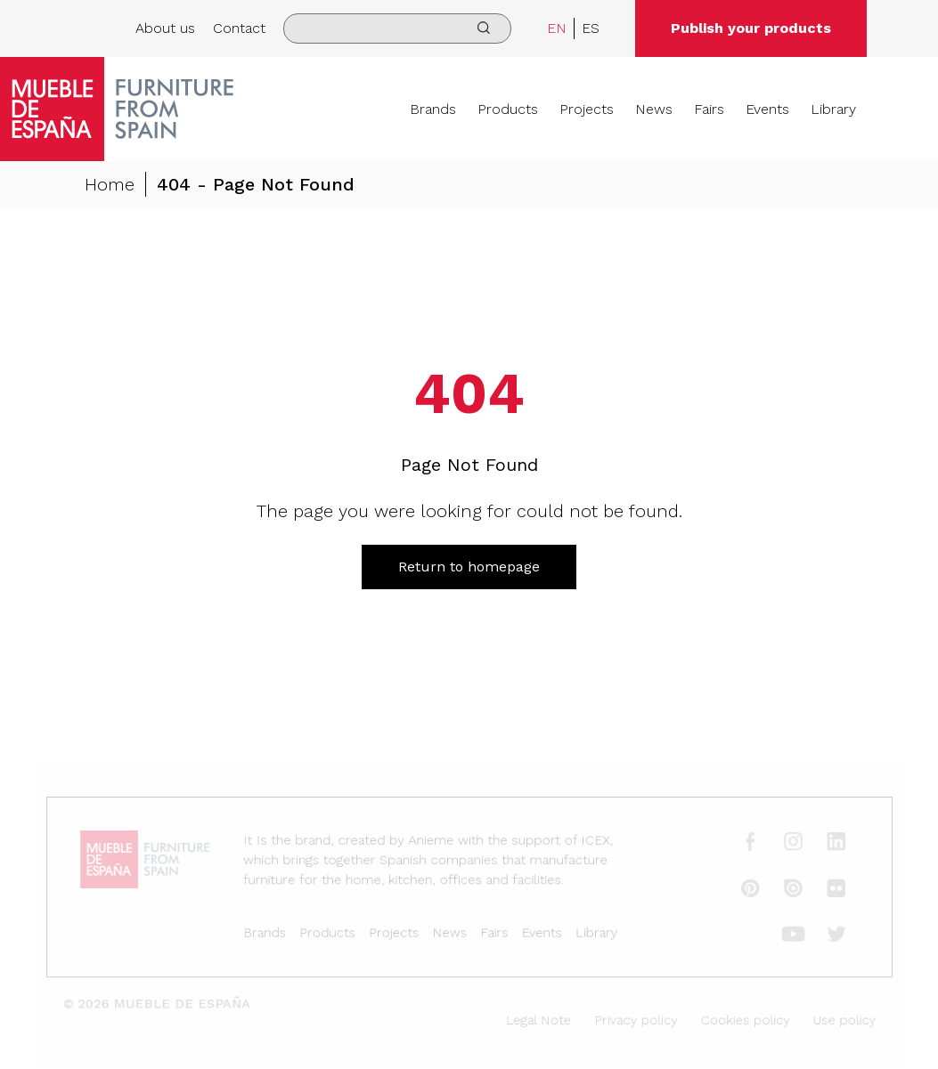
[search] (397, 28)
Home (110, 185)
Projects (586, 109)
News (654, 109)
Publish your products (751, 28)
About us (165, 28)
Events (767, 109)
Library (833, 109)
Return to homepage (469, 566)
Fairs (709, 109)
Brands (433, 109)
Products (507, 109)
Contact (239, 28)
